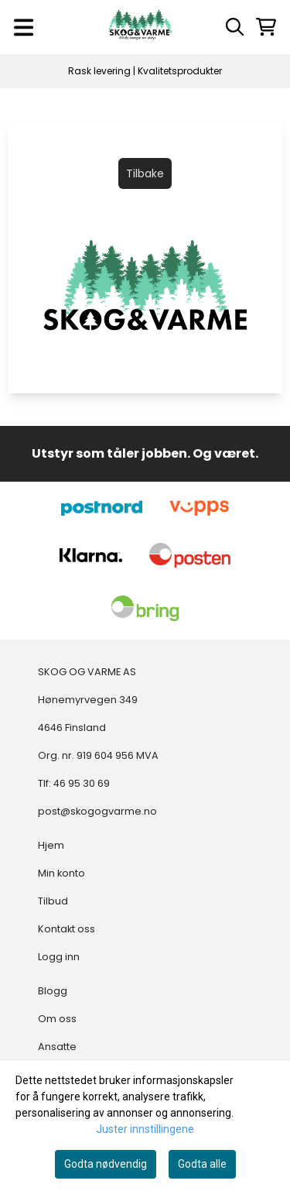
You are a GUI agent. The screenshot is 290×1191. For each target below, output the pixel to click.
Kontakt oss (66, 928)
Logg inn (59, 956)
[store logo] (140, 27)
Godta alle (202, 1164)
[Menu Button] (23, 27)
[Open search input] (235, 27)
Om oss (57, 1018)
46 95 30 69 (81, 783)
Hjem (51, 845)
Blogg (52, 990)
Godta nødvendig (105, 1164)
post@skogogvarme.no (97, 811)
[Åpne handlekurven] (266, 27)
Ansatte (57, 1046)
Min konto (61, 873)
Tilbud (53, 901)
